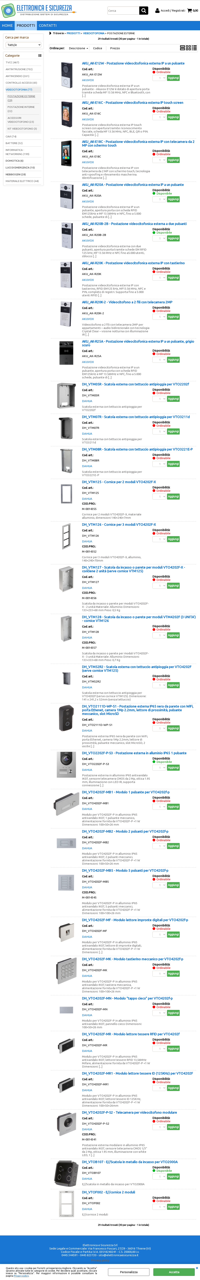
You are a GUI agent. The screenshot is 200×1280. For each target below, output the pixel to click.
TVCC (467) (12, 62)
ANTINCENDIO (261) (17, 76)
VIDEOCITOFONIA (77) (19, 89)
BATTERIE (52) (14, 143)
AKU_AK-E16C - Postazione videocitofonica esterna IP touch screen (132, 102)
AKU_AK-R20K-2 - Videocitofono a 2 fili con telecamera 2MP (127, 302)
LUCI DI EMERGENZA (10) (20, 167)
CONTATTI (47, 25)
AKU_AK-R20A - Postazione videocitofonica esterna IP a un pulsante (133, 184)
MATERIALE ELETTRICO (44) (22, 181)
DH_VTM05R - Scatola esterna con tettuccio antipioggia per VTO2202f (135, 384)
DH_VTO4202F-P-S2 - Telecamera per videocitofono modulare (129, 1112)
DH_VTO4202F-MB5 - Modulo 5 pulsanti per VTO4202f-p (125, 870)
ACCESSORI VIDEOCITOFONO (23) (21, 120)
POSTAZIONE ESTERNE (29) (21, 98)
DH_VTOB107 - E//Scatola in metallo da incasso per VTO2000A (130, 1162)
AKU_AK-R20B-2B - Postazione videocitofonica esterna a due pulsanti (134, 224)
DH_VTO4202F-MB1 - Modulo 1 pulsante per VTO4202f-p (126, 792)
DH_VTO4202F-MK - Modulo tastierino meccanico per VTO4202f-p (132, 959)
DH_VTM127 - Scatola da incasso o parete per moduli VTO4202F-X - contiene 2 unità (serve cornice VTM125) (133, 569)
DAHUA (87, 401)
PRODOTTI (26, 25)
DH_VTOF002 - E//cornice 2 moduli (108, 1192)
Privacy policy (21, 1276)
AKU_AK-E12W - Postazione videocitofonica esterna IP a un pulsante (133, 63)
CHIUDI (197, 1268)
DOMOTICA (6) (14, 160)
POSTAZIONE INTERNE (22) (21, 109)
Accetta (174, 1272)
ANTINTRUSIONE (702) (19, 69)
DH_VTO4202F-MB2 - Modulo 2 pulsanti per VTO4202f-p (125, 831)
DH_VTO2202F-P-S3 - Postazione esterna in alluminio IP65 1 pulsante (134, 753)
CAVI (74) (11, 136)
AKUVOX (88, 80)
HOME (7, 25)
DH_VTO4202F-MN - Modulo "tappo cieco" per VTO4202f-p (127, 998)
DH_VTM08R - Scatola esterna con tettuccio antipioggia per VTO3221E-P (137, 449)
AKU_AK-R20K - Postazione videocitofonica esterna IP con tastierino (133, 263)
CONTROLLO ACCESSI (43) (21, 82)
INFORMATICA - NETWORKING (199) (17, 152)
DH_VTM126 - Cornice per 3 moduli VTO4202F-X (119, 524)
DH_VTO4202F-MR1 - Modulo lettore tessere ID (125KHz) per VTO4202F (137, 1073)
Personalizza (129, 1272)
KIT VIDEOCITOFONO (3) (22, 128)
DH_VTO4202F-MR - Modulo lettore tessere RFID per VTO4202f (130, 1034)
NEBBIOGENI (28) (16, 174)
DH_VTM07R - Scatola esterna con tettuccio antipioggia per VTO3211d (136, 417)
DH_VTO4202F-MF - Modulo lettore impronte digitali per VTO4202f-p (135, 920)
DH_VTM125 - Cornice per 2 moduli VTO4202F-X (119, 482)
